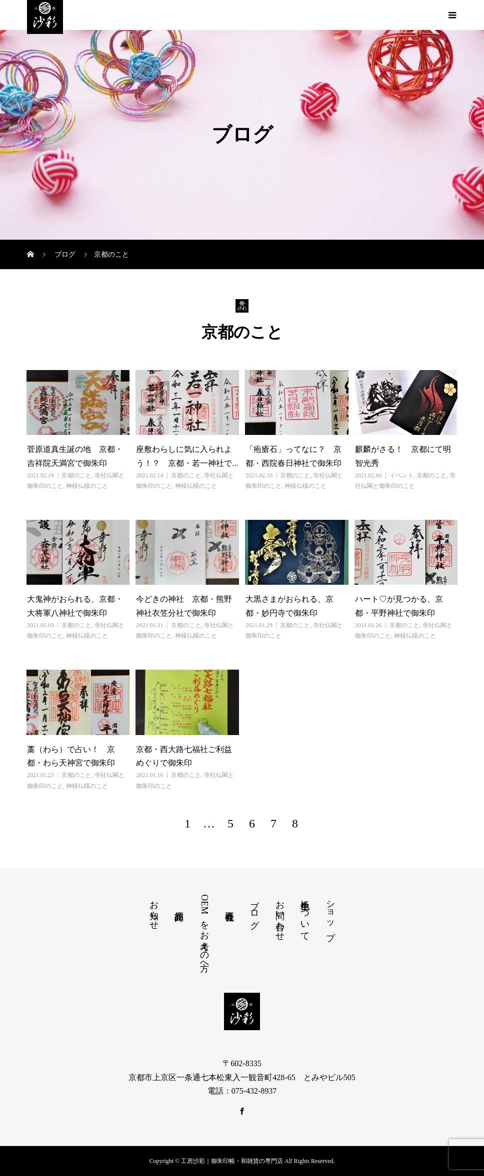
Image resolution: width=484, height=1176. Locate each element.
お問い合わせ (280, 915)
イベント (402, 475)
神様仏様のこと (87, 485)
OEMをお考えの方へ (205, 930)
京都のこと (77, 475)
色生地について (305, 915)
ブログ (255, 909)
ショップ (331, 915)
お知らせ (154, 909)
